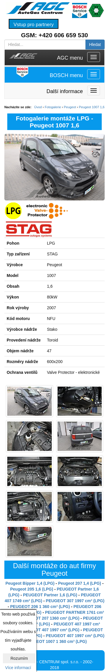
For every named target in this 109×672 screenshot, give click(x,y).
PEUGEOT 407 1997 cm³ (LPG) (50, 629)
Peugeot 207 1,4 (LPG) (79, 583)
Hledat (95, 44)
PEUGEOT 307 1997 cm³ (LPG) (75, 600)
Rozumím (19, 658)
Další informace (65, 91)
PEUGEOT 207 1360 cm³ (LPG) (50, 618)
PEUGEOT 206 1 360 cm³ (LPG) (40, 606)
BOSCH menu (66, 75)
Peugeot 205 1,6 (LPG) (31, 589)
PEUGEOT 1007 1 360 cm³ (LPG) (56, 641)
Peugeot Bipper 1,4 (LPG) (30, 583)
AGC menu (70, 58)
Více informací (18, 667)
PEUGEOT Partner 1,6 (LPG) (50, 595)
